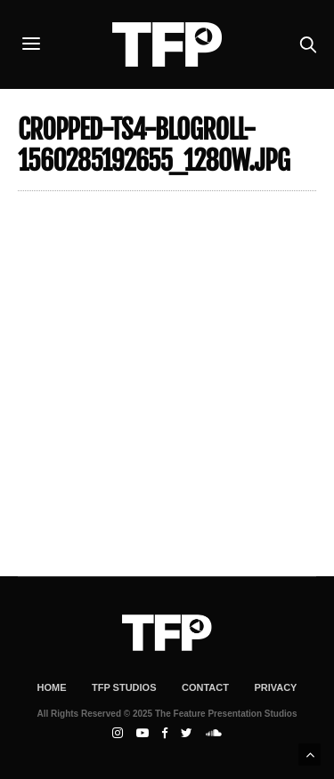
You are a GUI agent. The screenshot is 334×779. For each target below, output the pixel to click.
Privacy (275, 687)
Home (52, 687)
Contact (205, 687)
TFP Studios (124, 687)
